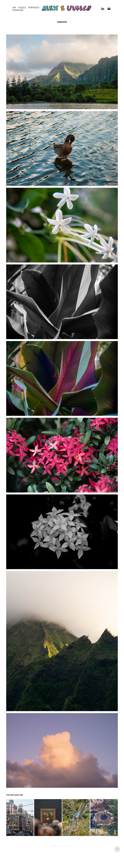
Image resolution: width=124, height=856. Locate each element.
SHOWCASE (17, 9)
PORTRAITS (33, 7)
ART (14, 7)
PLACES (22, 7)
